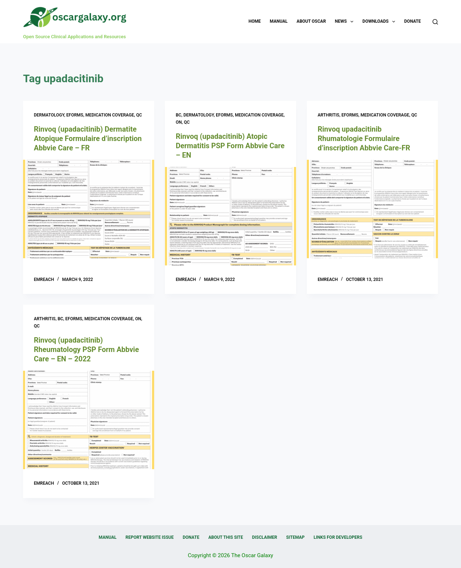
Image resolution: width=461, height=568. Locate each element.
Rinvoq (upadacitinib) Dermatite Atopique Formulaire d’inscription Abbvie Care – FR (88, 138)
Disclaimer (264, 537)
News (346, 21)
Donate (412, 21)
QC (139, 115)
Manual (278, 21)
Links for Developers (338, 537)
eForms (74, 115)
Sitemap (295, 537)
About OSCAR (311, 21)
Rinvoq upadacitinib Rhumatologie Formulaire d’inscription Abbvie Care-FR (364, 138)
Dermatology (49, 115)
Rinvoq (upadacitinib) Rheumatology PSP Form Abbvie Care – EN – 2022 (86, 349)
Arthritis (328, 115)
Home (255, 21)
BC (178, 115)
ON (179, 122)
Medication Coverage (109, 115)
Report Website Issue (150, 537)
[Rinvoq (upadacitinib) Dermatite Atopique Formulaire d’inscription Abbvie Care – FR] (88, 209)
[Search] (435, 22)
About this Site (225, 537)
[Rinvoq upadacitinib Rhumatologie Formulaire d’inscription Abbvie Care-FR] (372, 209)
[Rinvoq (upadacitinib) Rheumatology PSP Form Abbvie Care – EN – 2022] (88, 420)
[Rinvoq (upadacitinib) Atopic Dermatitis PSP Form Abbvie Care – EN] (230, 216)
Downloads (380, 21)
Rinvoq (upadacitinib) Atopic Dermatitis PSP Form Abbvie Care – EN (230, 145)
